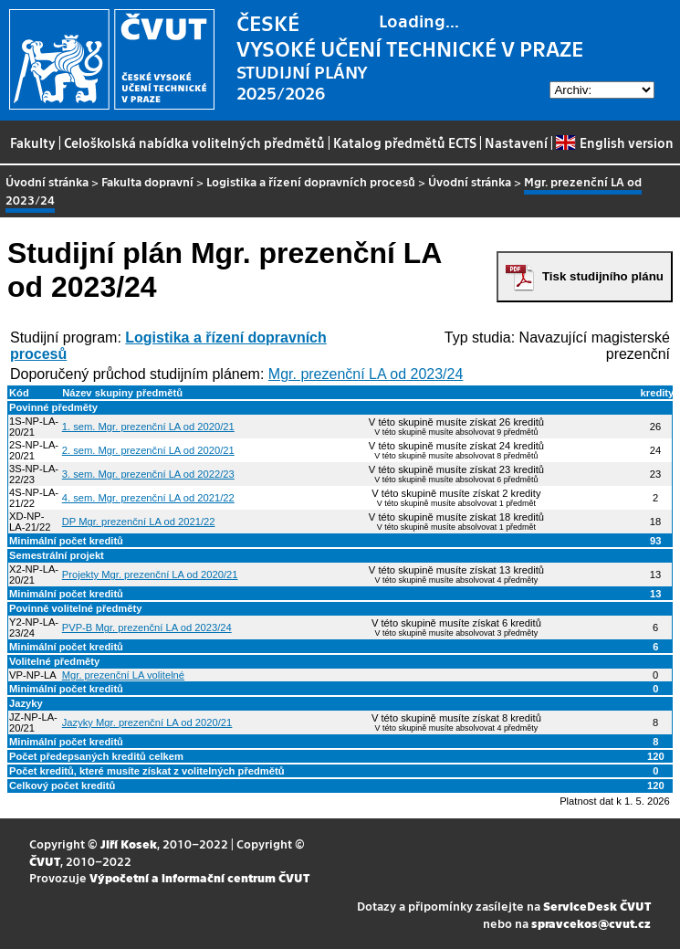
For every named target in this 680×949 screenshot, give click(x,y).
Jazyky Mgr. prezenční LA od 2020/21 (147, 722)
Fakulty (33, 142)
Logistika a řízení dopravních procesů (310, 181)
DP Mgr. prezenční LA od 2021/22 (138, 521)
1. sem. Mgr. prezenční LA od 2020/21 (148, 426)
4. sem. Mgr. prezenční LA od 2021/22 (148, 497)
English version (614, 142)
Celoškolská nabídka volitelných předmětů (194, 142)
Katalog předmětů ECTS (404, 142)
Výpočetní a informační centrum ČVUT (199, 877)
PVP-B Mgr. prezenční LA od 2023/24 (147, 627)
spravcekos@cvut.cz (591, 923)
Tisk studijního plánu (603, 276)
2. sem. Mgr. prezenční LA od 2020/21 (148, 450)
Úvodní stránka (47, 181)
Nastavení (516, 142)
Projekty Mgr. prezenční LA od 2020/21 (150, 574)
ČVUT (44, 861)
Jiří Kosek (128, 843)
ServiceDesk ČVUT (597, 905)
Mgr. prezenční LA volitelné (123, 675)
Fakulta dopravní (147, 181)
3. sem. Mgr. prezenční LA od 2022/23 (148, 474)
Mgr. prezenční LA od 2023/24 (365, 374)
